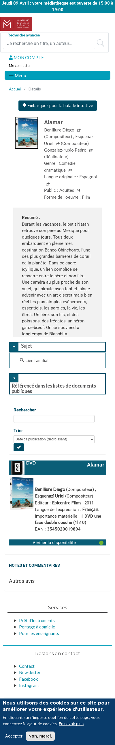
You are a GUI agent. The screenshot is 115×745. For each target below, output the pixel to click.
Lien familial (36, 360)
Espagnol (88, 176)
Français (90, 509)
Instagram (29, 685)
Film (86, 197)
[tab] (57, 347)
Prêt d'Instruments (37, 620)
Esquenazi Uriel (50, 495)
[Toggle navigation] (17, 75)
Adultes (67, 190)
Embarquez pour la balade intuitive (57, 105)
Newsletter (30, 672)
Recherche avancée (24, 35)
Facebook (28, 679)
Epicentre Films (67, 502)
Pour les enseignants (39, 633)
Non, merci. (40, 736)
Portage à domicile (37, 626)
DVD (31, 462)
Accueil (15, 88)
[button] (57, 542)
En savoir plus (71, 723)
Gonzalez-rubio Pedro (65, 149)
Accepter (13, 736)
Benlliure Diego (59, 129)
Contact (27, 666)
